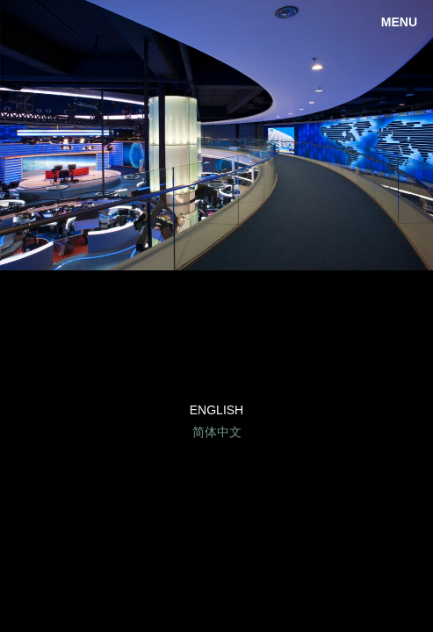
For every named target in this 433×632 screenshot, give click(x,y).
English (216, 410)
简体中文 (217, 432)
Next (406, 135)
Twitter (260, 365)
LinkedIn (173, 365)
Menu (399, 22)
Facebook (216, 365)
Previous (26, 135)
